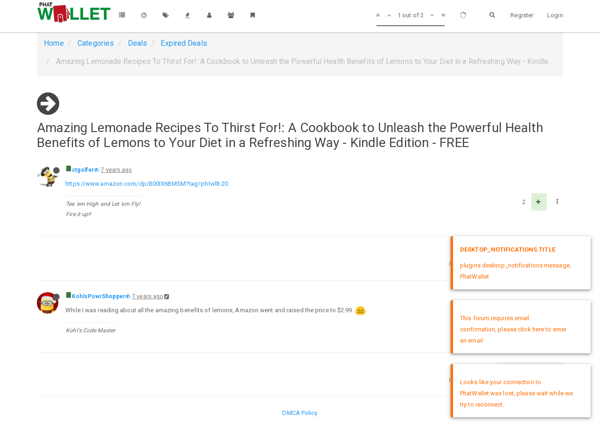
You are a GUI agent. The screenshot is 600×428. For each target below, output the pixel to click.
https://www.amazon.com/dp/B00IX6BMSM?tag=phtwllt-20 (146, 183)
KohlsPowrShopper (98, 296)
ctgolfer (83, 170)
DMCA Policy (299, 412)
